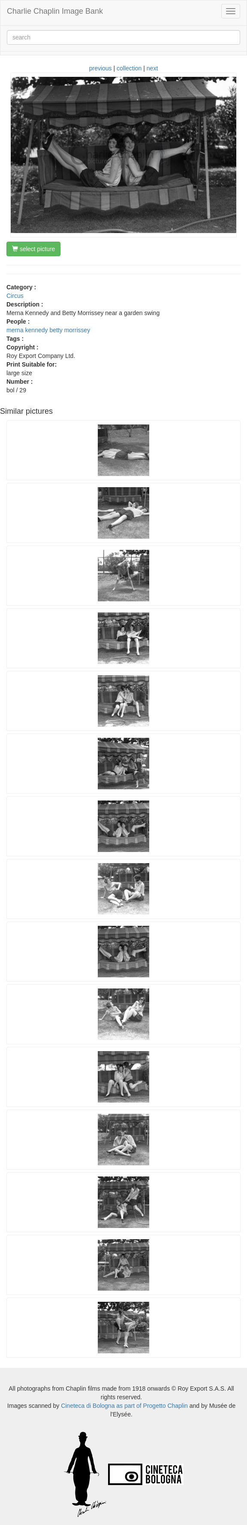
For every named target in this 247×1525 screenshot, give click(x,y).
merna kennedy (27, 330)
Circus (15, 295)
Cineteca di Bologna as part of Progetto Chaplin (124, 1405)
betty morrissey (69, 330)
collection (129, 68)
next (152, 68)
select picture (33, 249)
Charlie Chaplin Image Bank (55, 11)
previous (100, 68)
